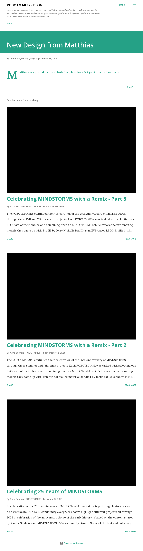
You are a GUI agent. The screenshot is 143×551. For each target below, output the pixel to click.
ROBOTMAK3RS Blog (24, 5)
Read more (130, 238)
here (116, 72)
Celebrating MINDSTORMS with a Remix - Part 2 (66, 345)
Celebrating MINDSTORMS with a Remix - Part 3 (66, 198)
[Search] (122, 5)
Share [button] (130, 87)
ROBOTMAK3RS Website (37, 23)
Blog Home (12, 23)
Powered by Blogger (71, 543)
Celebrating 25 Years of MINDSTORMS (54, 491)
